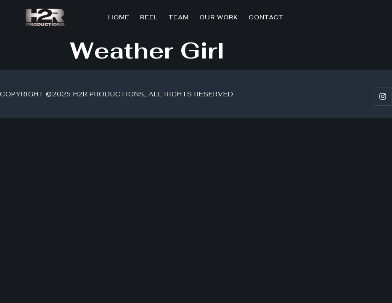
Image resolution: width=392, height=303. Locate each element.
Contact (266, 17)
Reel (149, 17)
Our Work (218, 17)
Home (119, 17)
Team (179, 17)
